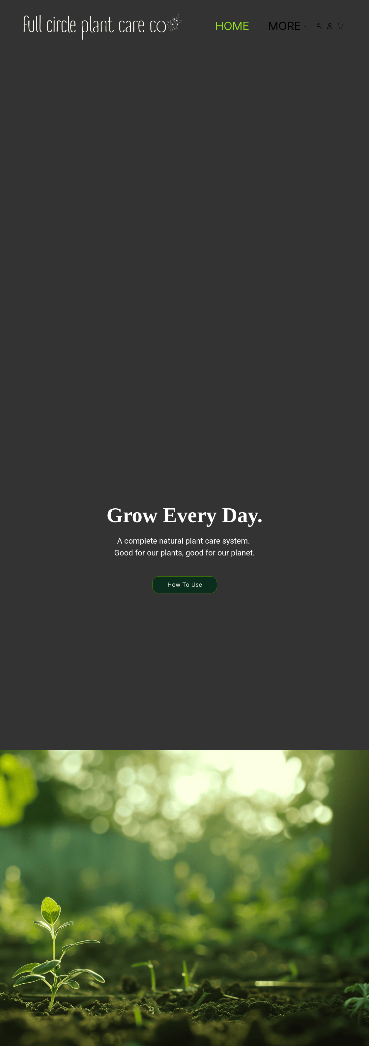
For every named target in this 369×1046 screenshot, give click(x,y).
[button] (184, 585)
